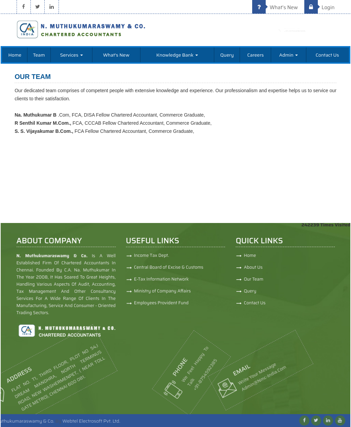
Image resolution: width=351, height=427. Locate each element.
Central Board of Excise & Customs (168, 269)
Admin (288, 55)
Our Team (273, 279)
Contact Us (327, 55)
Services (71, 55)
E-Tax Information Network (161, 281)
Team (39, 55)
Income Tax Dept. (151, 257)
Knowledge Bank (177, 55)
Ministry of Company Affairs (162, 293)
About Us (272, 267)
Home (15, 55)
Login (319, 7)
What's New (275, 7)
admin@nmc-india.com (237, 374)
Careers (255, 55)
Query (227, 55)
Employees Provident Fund (161, 305)
